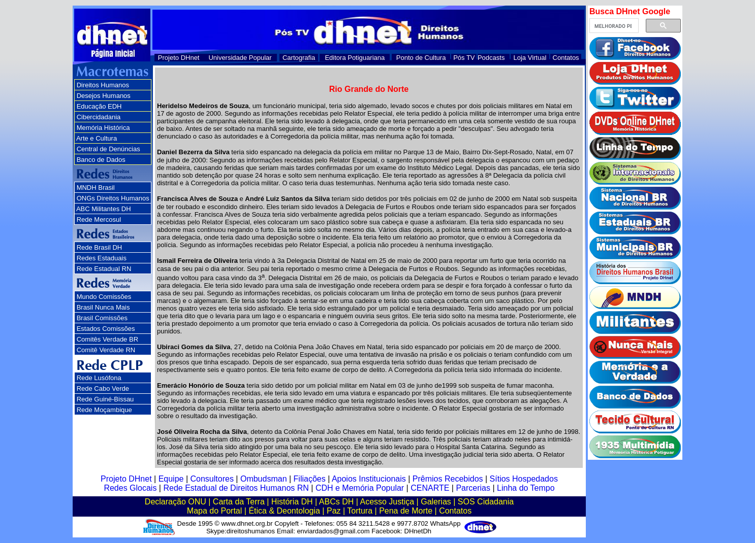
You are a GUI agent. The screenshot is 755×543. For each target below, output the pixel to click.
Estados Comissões (106, 328)
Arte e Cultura (96, 138)
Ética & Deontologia (284, 510)
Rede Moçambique (104, 410)
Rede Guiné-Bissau (105, 399)
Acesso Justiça (387, 501)
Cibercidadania (99, 117)
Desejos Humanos (104, 95)
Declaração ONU (175, 501)
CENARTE (430, 488)
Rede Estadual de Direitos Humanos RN (235, 488)
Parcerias (473, 488)
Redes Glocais (130, 488)
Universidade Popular (239, 57)
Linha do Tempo (526, 488)
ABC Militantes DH (103, 209)
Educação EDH (99, 106)
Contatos (566, 57)
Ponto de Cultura (421, 57)
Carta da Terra (239, 501)
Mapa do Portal (214, 510)
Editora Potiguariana (355, 57)
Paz (334, 510)
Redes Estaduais (102, 258)
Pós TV (464, 57)
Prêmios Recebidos (448, 478)
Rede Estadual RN (104, 269)
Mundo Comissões (104, 296)
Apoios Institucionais (369, 478)
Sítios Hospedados (524, 478)
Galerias (436, 501)
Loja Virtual (530, 57)
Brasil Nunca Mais (103, 307)
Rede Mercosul (99, 219)
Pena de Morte (405, 510)
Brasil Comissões (102, 318)
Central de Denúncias (108, 149)
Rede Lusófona (99, 378)
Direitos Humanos (103, 85)
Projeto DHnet (179, 57)
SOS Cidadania (486, 501)
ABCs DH (336, 501)
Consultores (212, 478)
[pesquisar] (613, 25)
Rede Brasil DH (99, 247)
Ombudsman (263, 478)
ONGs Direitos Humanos (113, 198)
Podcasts (491, 57)
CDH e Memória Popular (360, 488)
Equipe (171, 478)
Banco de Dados (101, 159)
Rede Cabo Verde (103, 388)
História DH (292, 501)
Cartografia (298, 57)
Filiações (310, 478)
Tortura (359, 510)
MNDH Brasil (96, 187)
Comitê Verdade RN (106, 350)
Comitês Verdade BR (107, 339)
